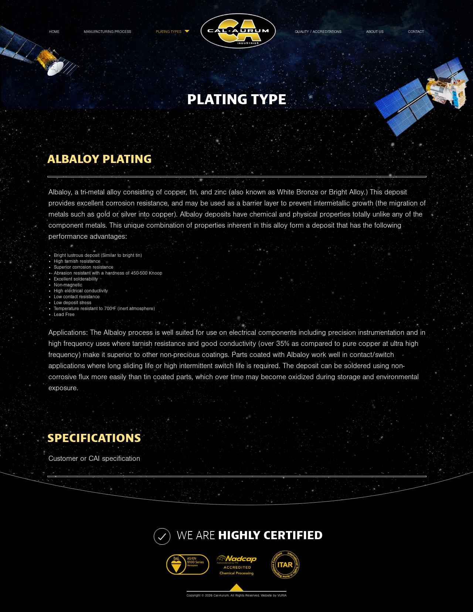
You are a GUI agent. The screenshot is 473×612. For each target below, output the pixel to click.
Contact (416, 32)
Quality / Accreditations (318, 32)
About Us (375, 32)
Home (54, 32)
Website (266, 596)
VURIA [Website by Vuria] (282, 596)
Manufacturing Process (107, 32)
